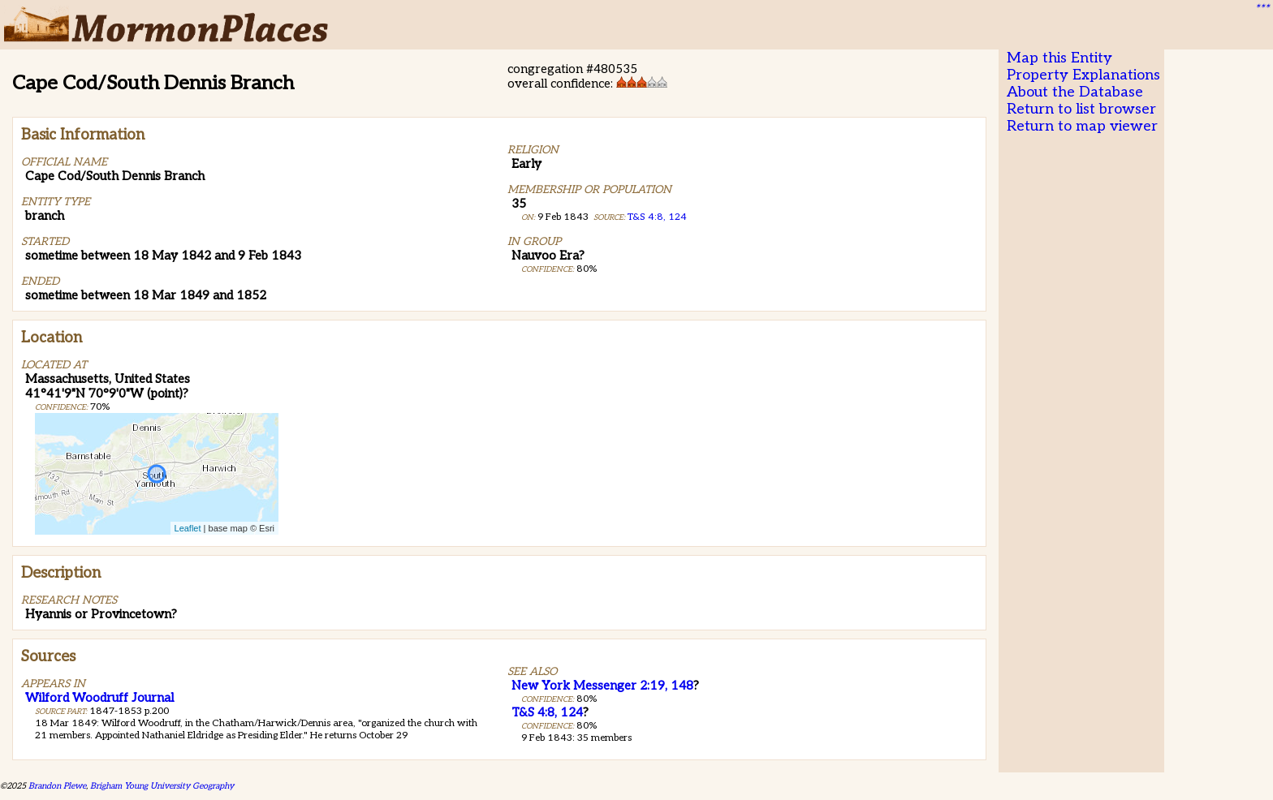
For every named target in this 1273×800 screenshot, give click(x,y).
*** (1261, 9)
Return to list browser (1081, 109)
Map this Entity (1059, 58)
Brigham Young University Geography (162, 786)
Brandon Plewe (57, 786)
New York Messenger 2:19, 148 (602, 685)
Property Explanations (1083, 75)
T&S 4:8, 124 (657, 217)
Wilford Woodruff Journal (99, 697)
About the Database (1075, 92)
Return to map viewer (1082, 126)
